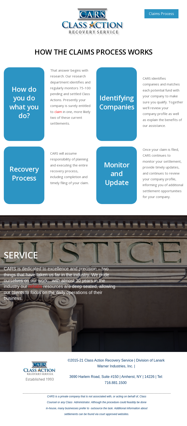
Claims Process (161, 13)
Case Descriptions (161, 22)
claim (58, 111)
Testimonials (161, 31)
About (171, 4)
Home (152, 4)
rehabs (35, 286)
